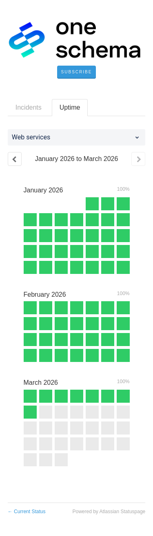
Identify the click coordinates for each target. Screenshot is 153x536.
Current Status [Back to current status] (27, 511)
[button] (76, 72)
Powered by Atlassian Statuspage (108, 511)
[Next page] (138, 159)
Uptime (70, 107)
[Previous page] (15, 159)
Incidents (29, 107)
